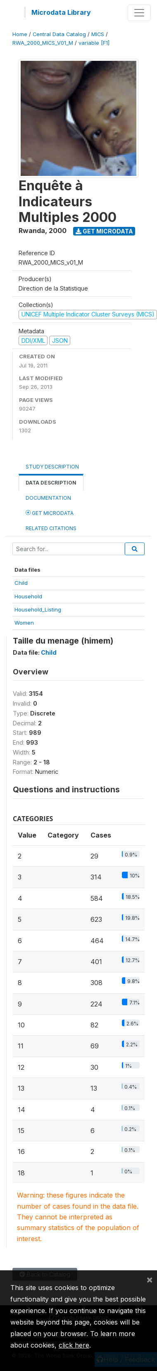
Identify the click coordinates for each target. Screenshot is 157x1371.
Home (19, 34)
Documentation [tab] (48, 498)
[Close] (149, 1279)
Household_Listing (37, 609)
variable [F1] (93, 43)
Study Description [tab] (52, 467)
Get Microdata (104, 231)
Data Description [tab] (51, 483)
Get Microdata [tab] (50, 512)
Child (21, 582)
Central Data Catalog (59, 34)
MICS (97, 34)
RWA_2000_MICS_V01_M (42, 43)
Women (24, 622)
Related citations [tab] (51, 528)
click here (74, 1345)
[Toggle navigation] (139, 13)
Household (28, 596)
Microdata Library (61, 12)
